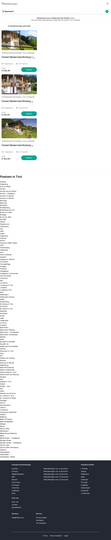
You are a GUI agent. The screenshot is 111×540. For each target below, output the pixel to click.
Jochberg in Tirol (6, 285)
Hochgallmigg (5, 264)
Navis (2, 339)
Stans (2, 391)
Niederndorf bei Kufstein (9, 346)
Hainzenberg (5, 248)
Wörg (2, 436)
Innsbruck (4, 278)
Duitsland (84, 480)
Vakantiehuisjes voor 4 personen (55, 469)
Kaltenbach (4, 295)
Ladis (2, 318)
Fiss (1, 229)
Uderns (2, 407)
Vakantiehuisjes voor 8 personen (55, 474)
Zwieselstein (4, 454)
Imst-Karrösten (5, 276)
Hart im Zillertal (5, 255)
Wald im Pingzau (6, 419)
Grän (2, 245)
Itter (1, 281)
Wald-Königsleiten (6, 422)
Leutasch (3, 325)
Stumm (2, 403)
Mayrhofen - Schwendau (9, 332)
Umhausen (4, 410)
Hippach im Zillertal (7, 259)
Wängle (2, 424)
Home (45, 536)
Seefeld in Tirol (5, 382)
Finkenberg (4, 226)
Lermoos (3, 323)
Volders (3, 415)
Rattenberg (4, 365)
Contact (15, 505)
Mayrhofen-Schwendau (9, 335)
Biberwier (3, 203)
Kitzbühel (3, 311)
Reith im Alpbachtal (7, 370)
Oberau (3, 349)
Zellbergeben (5, 452)
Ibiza (13, 493)
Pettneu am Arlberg (7, 358)
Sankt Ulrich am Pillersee (9, 375)
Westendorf (4, 431)
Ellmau (2, 222)
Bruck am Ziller (5, 217)
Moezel (14, 480)
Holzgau (3, 266)
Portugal (84, 482)
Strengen (3, 400)
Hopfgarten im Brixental (9, 273)
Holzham (3, 269)
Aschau (3, 189)
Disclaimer (40, 520)
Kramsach (4, 313)
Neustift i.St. (4, 344)
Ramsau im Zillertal (7, 363)
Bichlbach (3, 205)
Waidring (3, 417)
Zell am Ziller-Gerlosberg (9, 447)
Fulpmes (3, 238)
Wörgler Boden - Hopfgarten (11, 443)
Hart (1, 252)
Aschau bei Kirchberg (8, 191)
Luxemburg (85, 493)
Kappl (2, 299)
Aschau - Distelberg (7, 194)
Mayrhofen (4, 328)
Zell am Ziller (4, 445)
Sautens (3, 377)
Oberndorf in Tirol (6, 351)
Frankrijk (84, 469)
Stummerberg (5, 405)
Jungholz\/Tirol (6, 290)
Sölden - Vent (5, 386)
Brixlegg (3, 215)
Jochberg (3, 283)
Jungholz (3, 288)
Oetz (1, 353)
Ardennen (15, 488)
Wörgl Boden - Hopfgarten (10, 438)
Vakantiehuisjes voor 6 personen (55, 471)
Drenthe (15, 469)
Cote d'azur (16, 482)
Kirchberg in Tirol (6, 304)
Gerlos (2, 241)
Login (66, 536)
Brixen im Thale (6, 212)
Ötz (1, 356)
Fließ (2, 231)
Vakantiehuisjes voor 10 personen (55, 477)
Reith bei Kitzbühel (7, 367)
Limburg (15, 471)
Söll (1, 389)
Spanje (83, 471)
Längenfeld (4, 320)
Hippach (3, 257)
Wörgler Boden (5, 440)
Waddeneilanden (18, 474)
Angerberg (4, 184)
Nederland (85, 474)
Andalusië (15, 491)
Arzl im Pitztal (5, 186)
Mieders (3, 337)
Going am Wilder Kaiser (8, 243)
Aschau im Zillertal (7, 198)
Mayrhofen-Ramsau (7, 330)
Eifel (13, 477)
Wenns (2, 426)
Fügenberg (4, 236)
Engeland (84, 485)
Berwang (3, 201)
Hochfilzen (4, 262)
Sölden (2, 384)
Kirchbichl (3, 306)
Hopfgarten (4, 271)
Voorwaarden (41, 523)
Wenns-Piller (4, 429)
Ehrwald (3, 219)
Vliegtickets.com (18, 518)
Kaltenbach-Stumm (7, 297)
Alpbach (3, 182)
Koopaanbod (16, 507)
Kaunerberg (4, 302)
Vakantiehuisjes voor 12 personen (55, 480)
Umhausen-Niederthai (8, 412)
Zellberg (3, 450)
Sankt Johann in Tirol (8, 372)
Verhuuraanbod (56, 536)
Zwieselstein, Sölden (7, 457)
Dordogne (15, 485)
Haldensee (4, 250)
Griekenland (85, 488)
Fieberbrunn (4, 224)
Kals (1, 292)
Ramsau (3, 360)
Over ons (15, 502)
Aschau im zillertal (7, 196)
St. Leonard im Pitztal (8, 398)
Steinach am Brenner (8, 393)
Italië (82, 477)
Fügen (2, 233)
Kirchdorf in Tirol (6, 309)
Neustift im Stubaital (7, 342)
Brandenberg (5, 208)
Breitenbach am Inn (7, 210)
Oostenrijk (84, 491)
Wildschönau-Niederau (8, 433)
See (1, 379)
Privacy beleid (41, 518)
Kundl (2, 316)
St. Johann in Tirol (7, 396)
